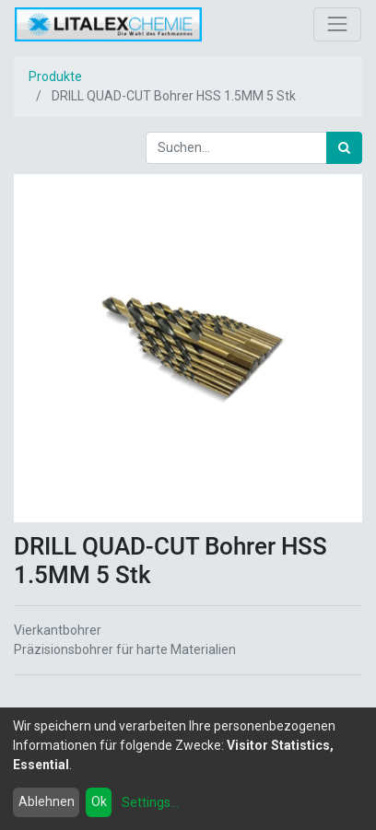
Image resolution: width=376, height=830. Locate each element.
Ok (99, 801)
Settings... (150, 802)
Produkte (55, 76)
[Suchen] (344, 148)
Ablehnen (46, 801)
